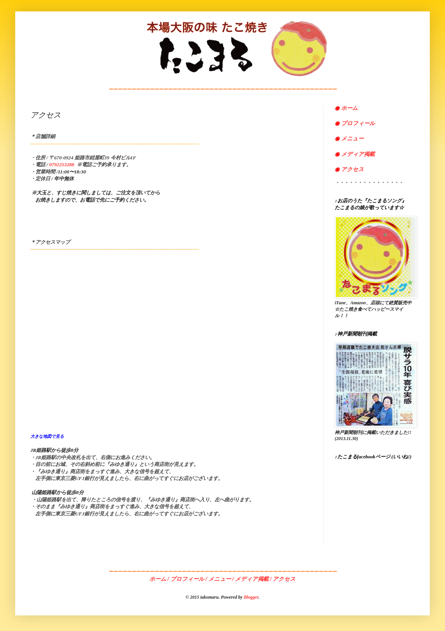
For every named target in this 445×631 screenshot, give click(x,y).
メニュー (349, 138)
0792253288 (61, 164)
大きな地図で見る (47, 436)
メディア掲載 (357, 154)
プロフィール (355, 123)
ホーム (349, 108)
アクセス (349, 169)
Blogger (251, 597)
